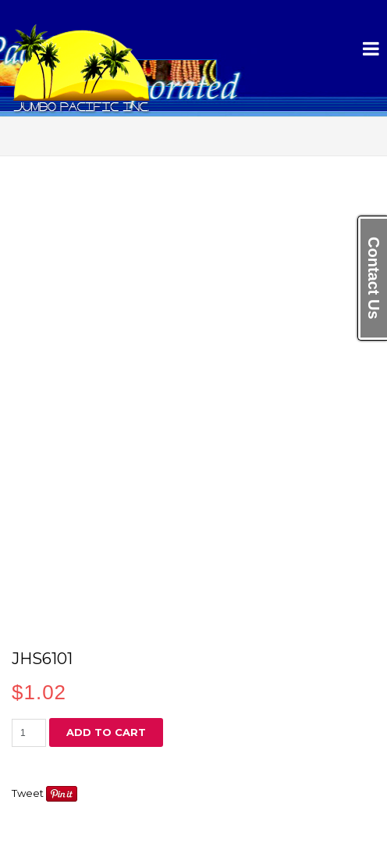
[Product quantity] (29, 733)
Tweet (28, 793)
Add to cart (106, 732)
